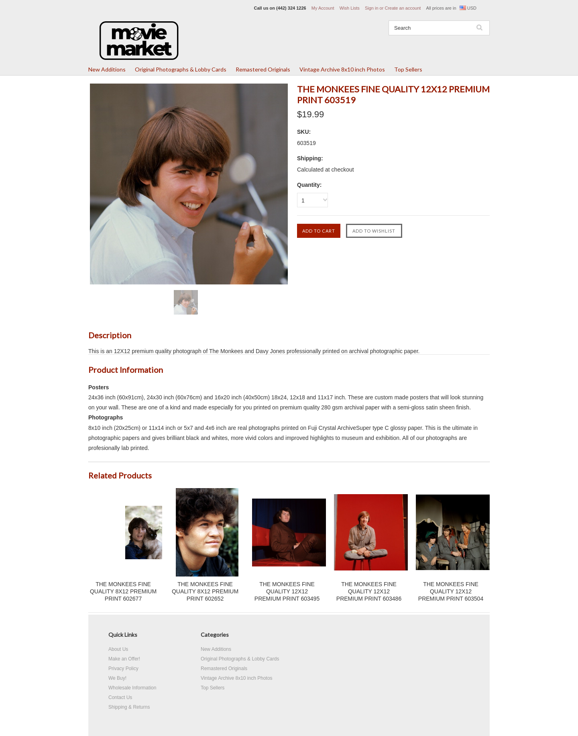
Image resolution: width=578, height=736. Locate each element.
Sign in (372, 8)
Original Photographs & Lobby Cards (180, 69)
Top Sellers (408, 69)
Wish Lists (350, 8)
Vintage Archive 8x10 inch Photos (342, 69)
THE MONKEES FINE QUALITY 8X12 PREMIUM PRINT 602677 (123, 591)
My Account (322, 8)
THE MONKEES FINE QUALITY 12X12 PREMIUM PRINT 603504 (450, 591)
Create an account (403, 8)
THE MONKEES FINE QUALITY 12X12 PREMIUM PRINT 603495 (287, 591)
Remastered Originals (263, 69)
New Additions (107, 69)
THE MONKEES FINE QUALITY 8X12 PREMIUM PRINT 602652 (205, 591)
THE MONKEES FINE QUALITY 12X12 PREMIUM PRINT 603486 (368, 591)
